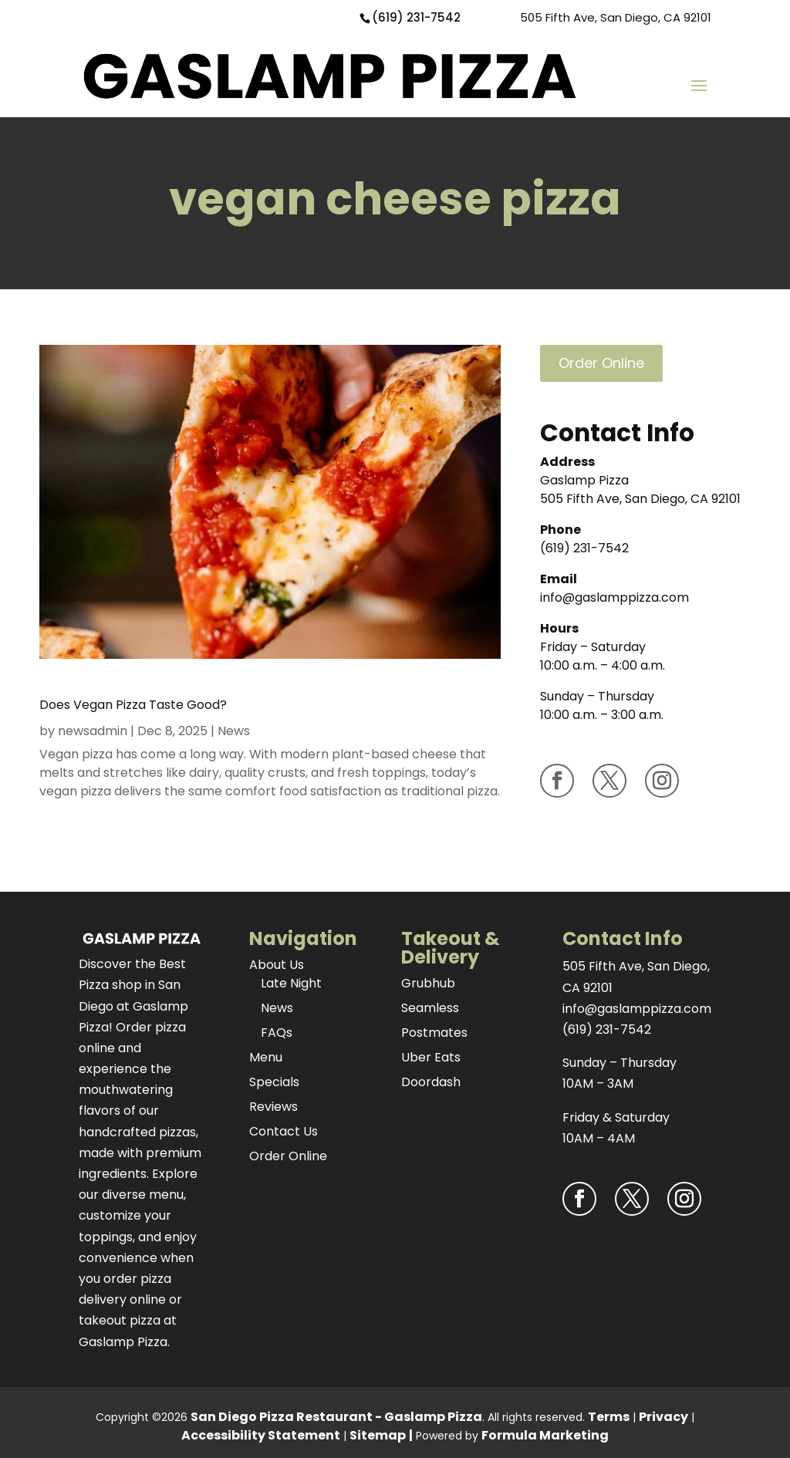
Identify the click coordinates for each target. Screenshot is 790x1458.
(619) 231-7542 (416, 17)
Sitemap (377, 1435)
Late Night (291, 983)
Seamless (430, 1008)
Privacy (663, 1417)
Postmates (434, 1032)
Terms (609, 1417)
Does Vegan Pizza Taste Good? (133, 705)
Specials (274, 1082)
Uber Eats (431, 1057)
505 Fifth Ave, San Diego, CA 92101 (615, 17)
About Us (276, 965)
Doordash (431, 1082)
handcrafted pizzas (137, 1132)
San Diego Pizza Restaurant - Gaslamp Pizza (336, 1417)
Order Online (601, 363)
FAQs (276, 1032)
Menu (265, 1057)
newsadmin (92, 731)
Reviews (273, 1106)
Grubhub (428, 983)
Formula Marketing (545, 1435)
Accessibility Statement (260, 1435)
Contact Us (283, 1131)
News (234, 731)
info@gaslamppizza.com (614, 597)
